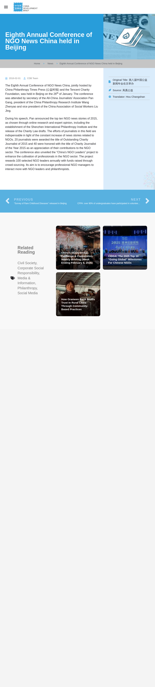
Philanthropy (27, 288)
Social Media (28, 293)
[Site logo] (26, 7)
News (50, 63)
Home (37, 63)
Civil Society (27, 263)
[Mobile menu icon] (6, 7)
